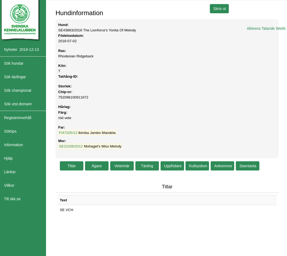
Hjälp (8, 158)
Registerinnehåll (17, 118)
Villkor (9, 185)
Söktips (10, 131)
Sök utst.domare (18, 104)
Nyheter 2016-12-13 (21, 49)
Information (13, 145)
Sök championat (17, 90)
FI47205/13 (68, 133)
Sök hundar (14, 63)
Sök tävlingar (15, 77)
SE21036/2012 (71, 146)
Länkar (10, 172)
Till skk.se (12, 199)
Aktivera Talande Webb (266, 28)
